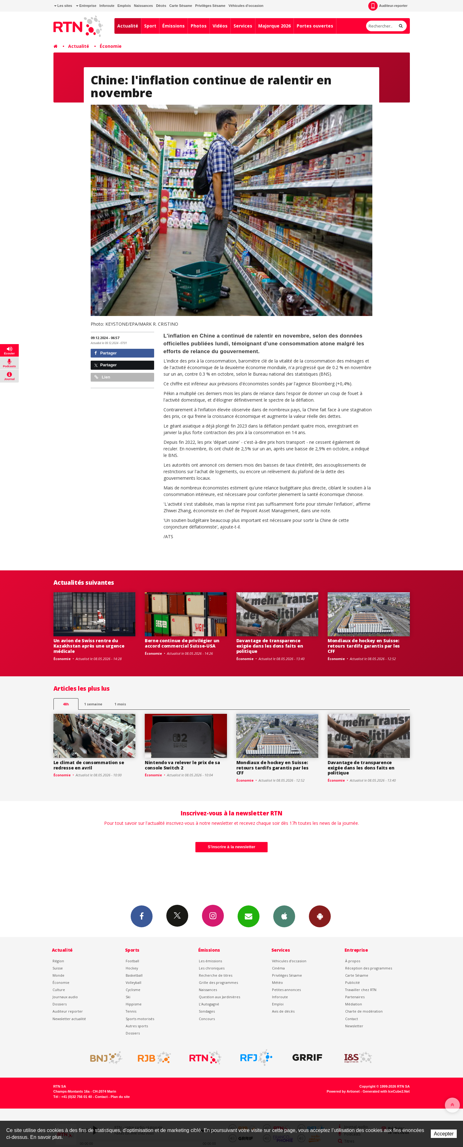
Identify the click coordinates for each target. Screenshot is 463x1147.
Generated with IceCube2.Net (386, 1091)
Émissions (173, 26)
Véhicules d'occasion (246, 6)
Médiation (353, 1004)
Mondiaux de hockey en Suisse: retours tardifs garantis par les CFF (364, 646)
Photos (199, 26)
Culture (59, 990)
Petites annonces (286, 990)
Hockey (132, 968)
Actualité (127, 26)
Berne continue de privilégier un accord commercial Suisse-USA (182, 643)
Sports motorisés (140, 1019)
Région (58, 961)
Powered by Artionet (343, 1091)
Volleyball (133, 982)
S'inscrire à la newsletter (231, 846)
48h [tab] (66, 704)
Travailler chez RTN (360, 990)
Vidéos (220, 26)
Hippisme (134, 1004)
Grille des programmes (218, 982)
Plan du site (120, 1097)
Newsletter (354, 1026)
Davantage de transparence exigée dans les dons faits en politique (269, 646)
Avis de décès (283, 1011)
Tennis (131, 1011)
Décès (161, 6)
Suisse (58, 968)
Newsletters (248, 916)
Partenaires (355, 997)
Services (243, 26)
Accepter (444, 1133)
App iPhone (284, 916)
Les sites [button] (63, 6)
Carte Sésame (180, 6)
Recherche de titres (215, 975)
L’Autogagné (209, 1004)
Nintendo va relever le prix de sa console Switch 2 (182, 765)
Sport (150, 26)
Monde (58, 975)
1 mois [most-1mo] (120, 704)
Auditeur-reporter (387, 6)
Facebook (142, 916)
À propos (352, 961)
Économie (111, 46)
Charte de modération (364, 1011)
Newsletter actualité (69, 1019)
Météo (277, 982)
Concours (207, 1019)
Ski (128, 997)
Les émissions (210, 961)
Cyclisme (133, 990)
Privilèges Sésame (210, 6)
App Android (320, 916)
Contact (351, 1019)
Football (132, 961)
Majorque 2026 (274, 26)
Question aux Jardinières (219, 997)
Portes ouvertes (315, 26)
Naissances (143, 6)
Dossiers (60, 1004)
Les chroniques (211, 968)
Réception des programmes (368, 968)
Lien (102, 377)
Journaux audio (65, 997)
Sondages (207, 1011)
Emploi (278, 1004)
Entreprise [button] (86, 6)
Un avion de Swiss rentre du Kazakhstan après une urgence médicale (88, 646)
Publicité (352, 982)
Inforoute (106, 6)
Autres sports (137, 1026)
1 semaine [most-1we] (93, 704)
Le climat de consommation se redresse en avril (88, 765)
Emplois (124, 6)
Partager (105, 353)
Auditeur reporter (68, 1011)
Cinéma (278, 968)
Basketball (134, 975)
